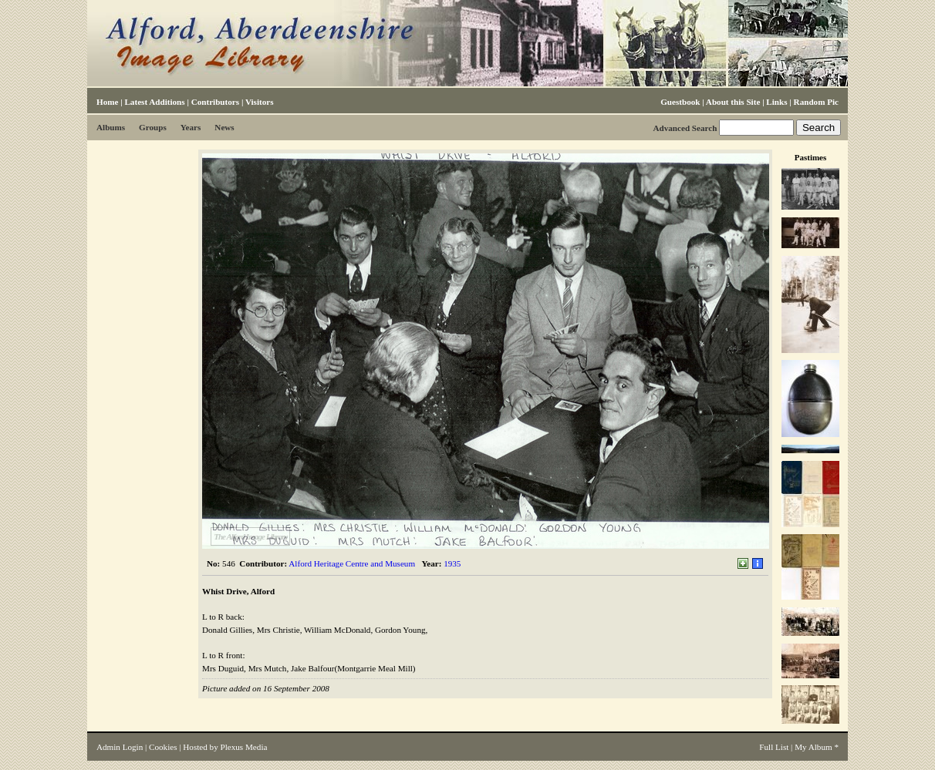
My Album (813, 747)
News (224, 127)
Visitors (259, 101)
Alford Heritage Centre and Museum (352, 563)
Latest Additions (154, 101)
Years (191, 127)
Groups (153, 127)
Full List (773, 747)
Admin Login (119, 747)
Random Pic (816, 101)
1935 (452, 563)
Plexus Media (244, 747)
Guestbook (680, 101)
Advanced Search (685, 128)
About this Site (733, 101)
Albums (110, 127)
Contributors (215, 101)
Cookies (163, 747)
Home (107, 101)
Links (776, 101)
